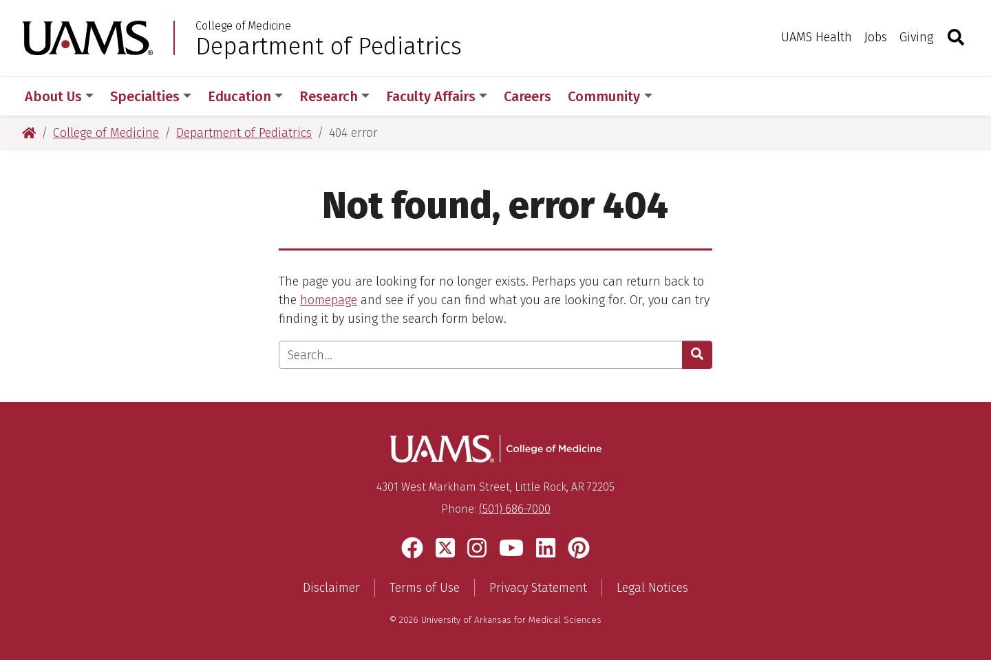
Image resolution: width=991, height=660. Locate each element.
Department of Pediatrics (328, 46)
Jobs (875, 37)
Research (334, 96)
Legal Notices (652, 587)
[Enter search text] (481, 355)
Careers (527, 96)
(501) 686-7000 (515, 508)
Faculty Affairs (436, 96)
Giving (916, 37)
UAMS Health (816, 37)
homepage (328, 300)
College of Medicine (243, 26)
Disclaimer (331, 587)
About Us (59, 96)
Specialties (150, 96)
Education (245, 96)
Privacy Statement (538, 587)
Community (610, 96)
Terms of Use (425, 587)
